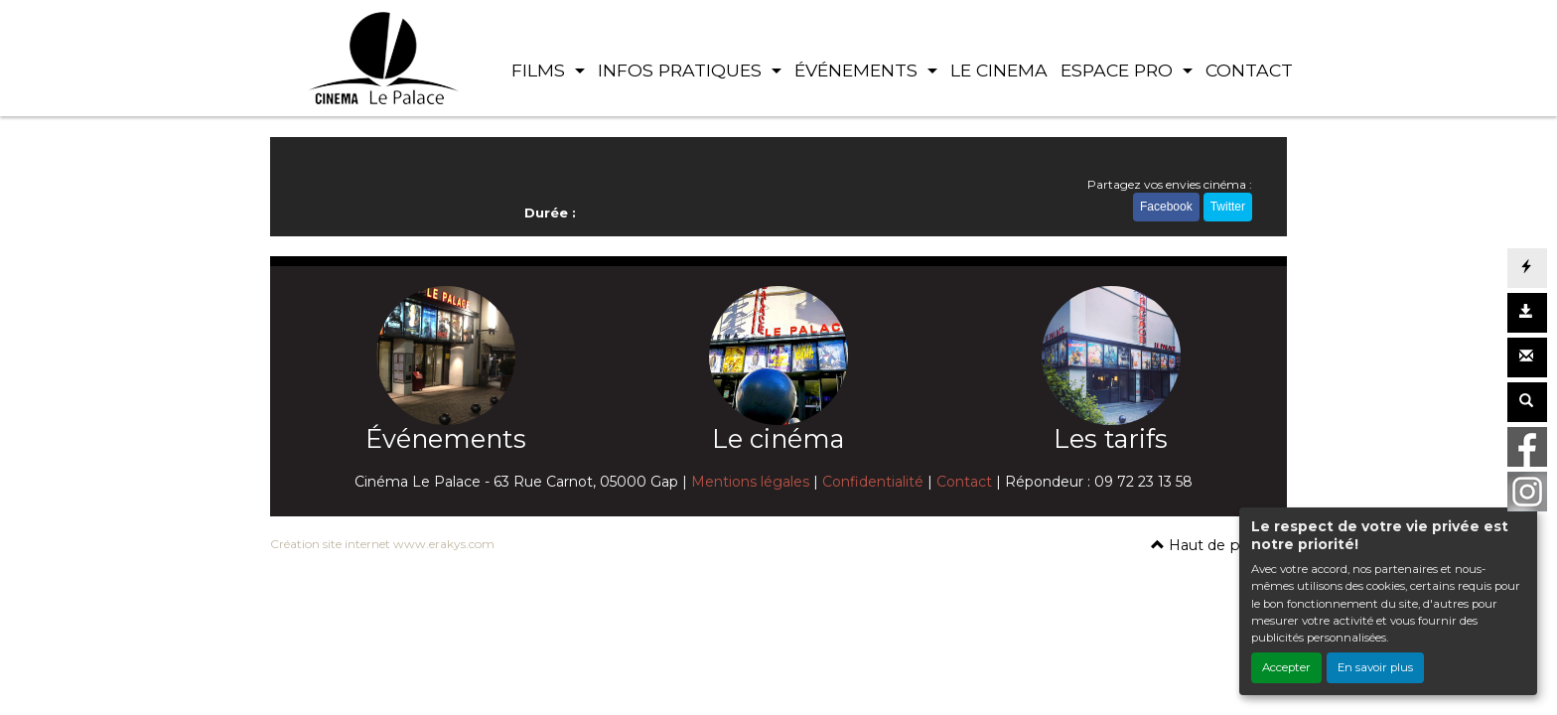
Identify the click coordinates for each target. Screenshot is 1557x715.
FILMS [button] (540, 70)
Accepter (1286, 667)
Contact (964, 482)
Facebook (1166, 207)
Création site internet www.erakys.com (382, 543)
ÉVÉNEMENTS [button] (858, 70)
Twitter (1227, 207)
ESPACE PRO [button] (1119, 70)
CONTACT (1249, 70)
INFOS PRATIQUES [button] (682, 70)
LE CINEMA (999, 70)
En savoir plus (1375, 667)
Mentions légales (750, 482)
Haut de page (1209, 545)
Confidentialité (872, 482)
